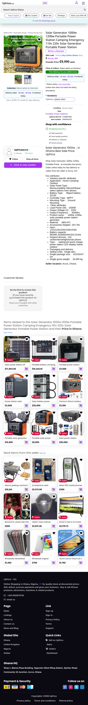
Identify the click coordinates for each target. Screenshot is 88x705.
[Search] (44, 10)
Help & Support (12, 16)
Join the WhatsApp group (44, 21)
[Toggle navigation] (82, 3)
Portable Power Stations (57, 114)
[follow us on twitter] (76, 687)
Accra (50, 58)
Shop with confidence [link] (58, 124)
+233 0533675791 (14, 595)
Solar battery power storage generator (41, 402)
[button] (76, 3)
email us (9, 600)
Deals (6, 611)
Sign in (49, 615)
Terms (49, 624)
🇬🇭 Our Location (31, 16)
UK (40, 584)
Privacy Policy (53, 620)
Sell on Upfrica (54, 640)
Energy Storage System (36, 33)
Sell (45, 3)
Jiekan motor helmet (41, 522)
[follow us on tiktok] (82, 687)
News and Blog (11, 628)
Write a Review (56, 51)
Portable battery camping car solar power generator (43, 365)
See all (42, 453)
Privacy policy (24, 701)
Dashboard (52, 653)
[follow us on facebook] (65, 687)
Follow (13, 159)
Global (7, 653)
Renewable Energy (20, 33)
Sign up (49, 611)
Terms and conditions (45, 701)
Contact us (9, 624)
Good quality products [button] (58, 136)
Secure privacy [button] (55, 143)
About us (8, 620)
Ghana (7, 640)
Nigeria (7, 649)
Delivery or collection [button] (58, 140)
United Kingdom (12, 644)
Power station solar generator (13, 402)
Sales (49, 644)
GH (56, 58)
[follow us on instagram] (71, 687)
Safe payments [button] (55, 133)
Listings (8, 615)
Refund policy (66, 701)
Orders (51, 649)
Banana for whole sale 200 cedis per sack (17, 523)
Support (49, 628)
